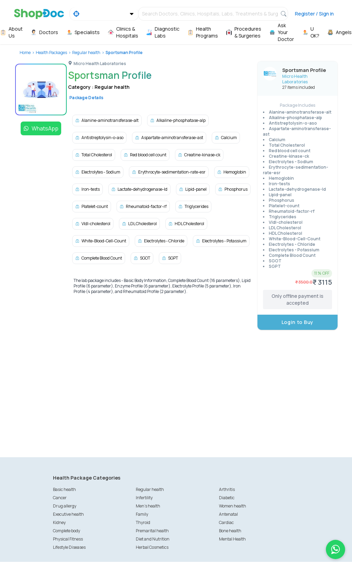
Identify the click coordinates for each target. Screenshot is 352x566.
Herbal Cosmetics (152, 547)
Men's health (148, 506)
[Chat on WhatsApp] (335, 549)
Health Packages (51, 52)
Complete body (66, 531)
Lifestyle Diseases (69, 547)
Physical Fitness (68, 539)
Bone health (230, 531)
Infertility (144, 498)
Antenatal (228, 514)
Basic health (64, 489)
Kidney (59, 522)
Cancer (60, 498)
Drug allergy (64, 506)
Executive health (68, 514)
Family (142, 514)
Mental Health (232, 539)
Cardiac (226, 522)
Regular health (86, 52)
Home (25, 52)
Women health (232, 506)
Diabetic (226, 498)
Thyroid (143, 522)
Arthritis (227, 489)
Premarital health (152, 531)
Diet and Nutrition (152, 539)
